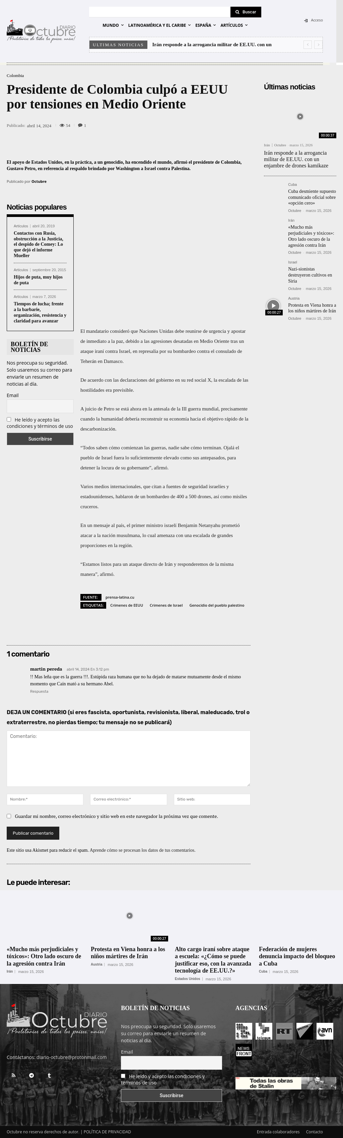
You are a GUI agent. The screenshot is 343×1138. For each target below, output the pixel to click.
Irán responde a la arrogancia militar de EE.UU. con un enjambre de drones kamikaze (296, 159)
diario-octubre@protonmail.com (72, 1057)
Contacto (314, 1132)
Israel (292, 260)
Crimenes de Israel (166, 605)
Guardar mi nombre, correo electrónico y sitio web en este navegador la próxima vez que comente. (116, 816)
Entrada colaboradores (278, 1132)
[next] (318, 45)
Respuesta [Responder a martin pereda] (39, 691)
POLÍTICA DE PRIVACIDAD (107, 1132)
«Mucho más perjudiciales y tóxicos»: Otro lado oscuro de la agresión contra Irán (311, 234)
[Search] (245, 12)
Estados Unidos (187, 979)
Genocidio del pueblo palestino (217, 605)
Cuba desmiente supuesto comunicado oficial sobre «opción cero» (312, 196)
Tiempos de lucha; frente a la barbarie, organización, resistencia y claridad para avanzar (40, 312)
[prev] (307, 45)
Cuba (292, 184)
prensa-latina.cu (120, 597)
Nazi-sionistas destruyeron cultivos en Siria (310, 272)
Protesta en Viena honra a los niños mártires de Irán (312, 304)
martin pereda (46, 669)
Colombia (15, 75)
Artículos (21, 226)
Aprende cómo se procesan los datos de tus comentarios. (143, 850)
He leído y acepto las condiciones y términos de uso (40, 422)
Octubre (39, 181)
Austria (293, 295)
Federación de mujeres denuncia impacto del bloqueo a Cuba (297, 956)
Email (13, 395)
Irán (267, 145)
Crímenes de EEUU (126, 605)
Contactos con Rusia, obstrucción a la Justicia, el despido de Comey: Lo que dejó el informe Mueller (38, 244)
